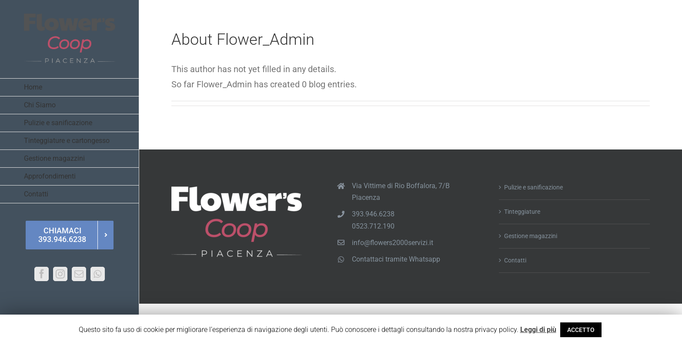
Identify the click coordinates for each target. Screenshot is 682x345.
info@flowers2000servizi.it (392, 243)
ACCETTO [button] (581, 329)
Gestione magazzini (530, 235)
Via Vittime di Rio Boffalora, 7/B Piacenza (401, 192)
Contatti (515, 260)
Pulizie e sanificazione (533, 187)
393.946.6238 (373, 214)
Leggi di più (538, 329)
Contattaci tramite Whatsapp (396, 259)
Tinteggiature (522, 211)
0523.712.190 (373, 226)
